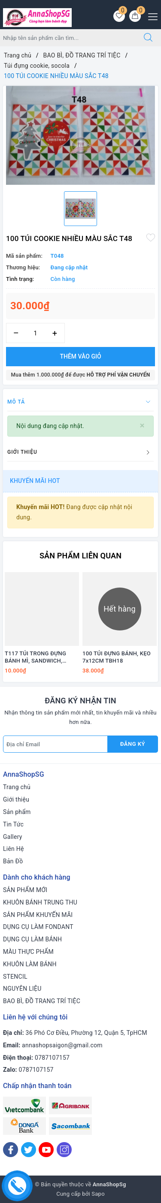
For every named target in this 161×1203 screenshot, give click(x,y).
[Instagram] (64, 1149)
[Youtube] (46, 1149)
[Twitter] (28, 1149)
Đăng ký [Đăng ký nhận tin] (132, 744)
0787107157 (52, 1057)
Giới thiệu (16, 799)
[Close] (142, 425)
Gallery (12, 836)
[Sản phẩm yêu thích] (119, 16)
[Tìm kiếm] (148, 37)
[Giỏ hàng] (135, 16)
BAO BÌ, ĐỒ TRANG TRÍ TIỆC (41, 1001)
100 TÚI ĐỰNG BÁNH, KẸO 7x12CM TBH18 (116, 657)
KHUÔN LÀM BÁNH (30, 964)
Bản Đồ (13, 861)
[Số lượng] (35, 333)
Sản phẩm (17, 811)
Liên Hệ (13, 848)
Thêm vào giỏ (80, 356)
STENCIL (15, 976)
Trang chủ (16, 787)
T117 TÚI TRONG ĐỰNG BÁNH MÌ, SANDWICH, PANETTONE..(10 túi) (35, 657)
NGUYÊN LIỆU (22, 988)
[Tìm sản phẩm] (68, 37)
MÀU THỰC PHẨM (28, 951)
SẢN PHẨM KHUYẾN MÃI (38, 914)
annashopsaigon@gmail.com (62, 1045)
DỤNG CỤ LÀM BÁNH (32, 939)
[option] (80, 135)
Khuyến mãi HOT (35, 480)
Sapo (98, 1194)
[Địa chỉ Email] (55, 744)
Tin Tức (13, 824)
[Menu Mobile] (150, 16)
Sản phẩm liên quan (80, 555)
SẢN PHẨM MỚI (25, 889)
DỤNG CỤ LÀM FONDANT (38, 926)
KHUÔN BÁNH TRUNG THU (40, 902)
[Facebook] (10, 1149)
